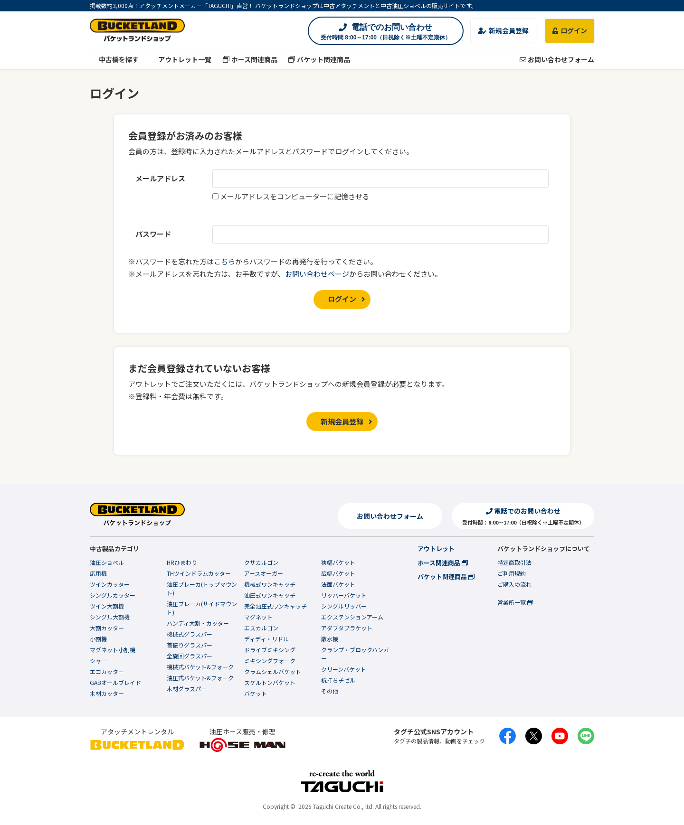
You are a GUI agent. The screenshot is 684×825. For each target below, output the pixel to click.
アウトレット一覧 (181, 59)
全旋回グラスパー (189, 656)
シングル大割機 (110, 617)
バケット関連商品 (319, 59)
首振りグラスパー (189, 645)
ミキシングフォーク (269, 660)
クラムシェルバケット (272, 671)
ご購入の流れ (514, 584)
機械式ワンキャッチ (269, 584)
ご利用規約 (511, 573)
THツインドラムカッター (199, 573)
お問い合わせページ (317, 274)
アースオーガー (263, 573)
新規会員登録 (503, 30)
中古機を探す (114, 59)
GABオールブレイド (115, 682)
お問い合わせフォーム (557, 59)
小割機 (98, 639)
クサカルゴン (261, 562)
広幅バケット (338, 573)
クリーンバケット (343, 669)
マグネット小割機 (112, 650)
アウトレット (436, 548)
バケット (255, 693)
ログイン (569, 30)
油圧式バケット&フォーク (200, 678)
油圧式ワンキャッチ (269, 595)
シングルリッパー (344, 606)
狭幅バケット (338, 562)
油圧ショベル (107, 562)
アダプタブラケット (346, 628)
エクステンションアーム (352, 617)
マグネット (258, 617)
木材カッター (107, 693)
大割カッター (107, 628)
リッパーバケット (344, 595)
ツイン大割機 (107, 606)
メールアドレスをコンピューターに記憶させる (295, 196)
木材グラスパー (187, 688)
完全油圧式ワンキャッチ (275, 606)
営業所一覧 (515, 602)
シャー (98, 660)
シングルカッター (112, 595)
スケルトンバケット (269, 682)
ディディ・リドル (266, 639)
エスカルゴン (261, 628)
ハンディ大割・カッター (198, 623)
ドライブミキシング (269, 650)
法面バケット (338, 584)
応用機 (98, 573)
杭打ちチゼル (338, 680)
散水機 (329, 639)
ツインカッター (110, 584)
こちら (224, 261)
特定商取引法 (514, 562)
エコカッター (107, 671)
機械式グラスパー (189, 634)
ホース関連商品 (249, 59)
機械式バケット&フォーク (200, 667)
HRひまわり (182, 562)
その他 (329, 691)
